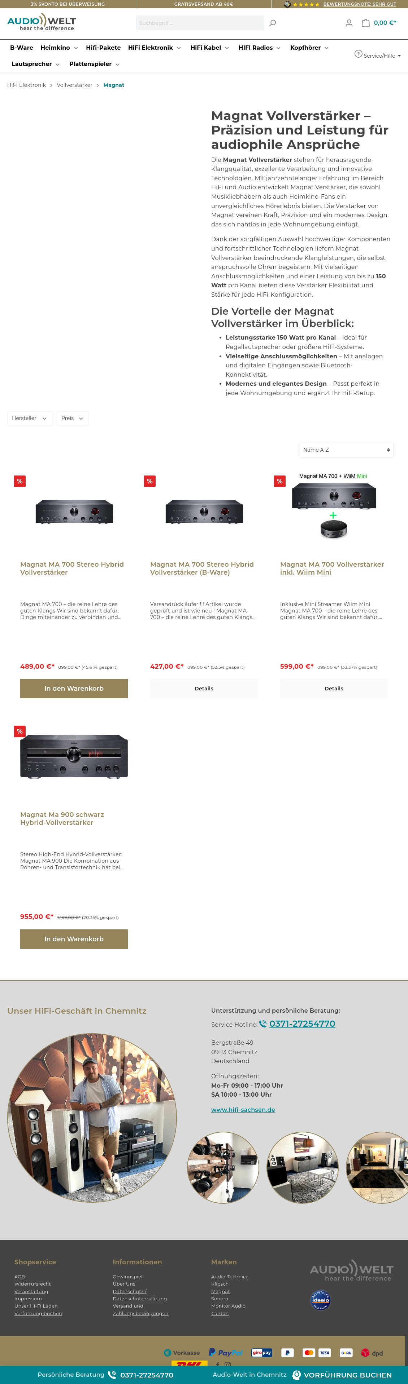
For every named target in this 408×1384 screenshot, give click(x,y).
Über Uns (124, 1284)
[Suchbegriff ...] (200, 23)
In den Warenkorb (74, 688)
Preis (72, 417)
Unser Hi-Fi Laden (36, 1306)
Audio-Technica (230, 1276)
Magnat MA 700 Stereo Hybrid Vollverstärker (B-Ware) (202, 568)
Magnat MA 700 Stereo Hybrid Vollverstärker (72, 568)
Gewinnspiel (128, 1276)
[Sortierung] (347, 450)
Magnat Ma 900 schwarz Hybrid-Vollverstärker (62, 819)
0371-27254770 (302, 1023)
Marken (224, 1262)
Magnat (220, 1291)
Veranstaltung (31, 1291)
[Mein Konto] (349, 23)
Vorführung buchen (38, 1313)
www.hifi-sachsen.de (243, 1109)
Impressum (28, 1298)
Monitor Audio (228, 1306)
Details (204, 688)
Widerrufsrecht (32, 1284)
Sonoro (219, 1298)
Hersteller (30, 417)
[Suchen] (272, 23)
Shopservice (35, 1262)
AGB (19, 1276)
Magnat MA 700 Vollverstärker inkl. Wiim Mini (332, 568)
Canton (220, 1313)
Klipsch (220, 1284)
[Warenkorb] (379, 23)
